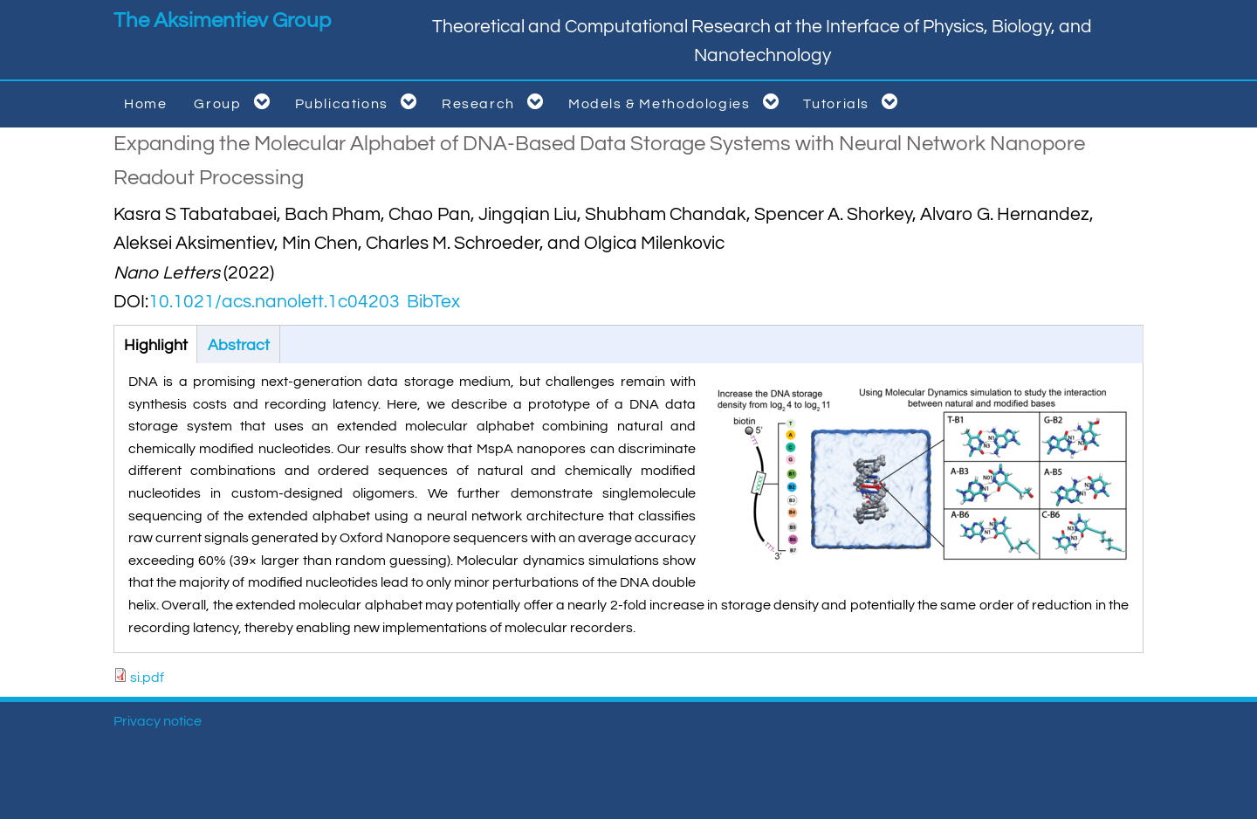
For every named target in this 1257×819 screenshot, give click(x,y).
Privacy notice (157, 721)
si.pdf (147, 678)
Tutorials (853, 102)
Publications (359, 102)
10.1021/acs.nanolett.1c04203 (274, 301)
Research (496, 102)
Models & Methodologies (677, 102)
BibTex (433, 301)
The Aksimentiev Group (222, 20)
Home (145, 104)
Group (235, 102)
